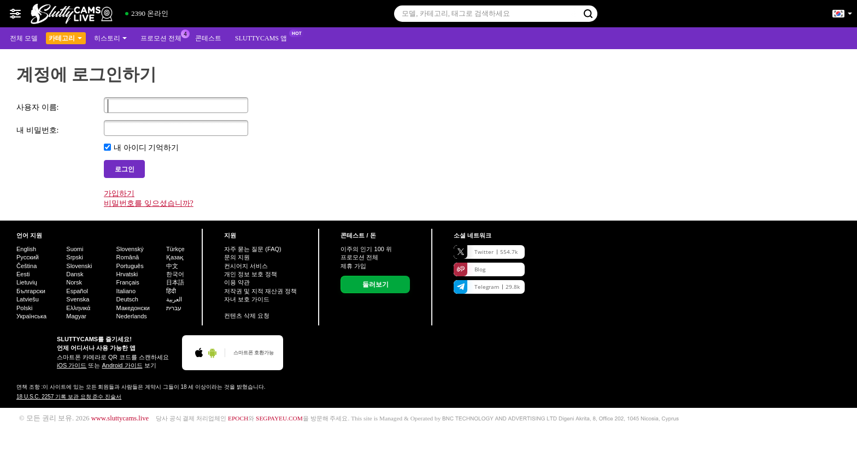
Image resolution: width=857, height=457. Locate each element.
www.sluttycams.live (120, 418)
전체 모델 (24, 38)
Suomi (74, 249)
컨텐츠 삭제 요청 (246, 315)
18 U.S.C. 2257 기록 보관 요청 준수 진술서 (68, 397)
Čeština (26, 266)
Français (127, 282)
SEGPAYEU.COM (279, 418)
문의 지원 (237, 257)
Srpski (74, 257)
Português (130, 266)
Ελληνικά (78, 308)
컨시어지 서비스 (246, 266)
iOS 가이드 (71, 365)
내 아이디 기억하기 (146, 148)
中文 (172, 266)
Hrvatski (127, 274)
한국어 (175, 274)
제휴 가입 (353, 266)
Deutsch (127, 299)
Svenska (77, 299)
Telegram (487, 287)
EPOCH (238, 418)
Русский (27, 257)
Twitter (486, 252)
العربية (174, 299)
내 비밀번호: (37, 130)
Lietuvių (26, 282)
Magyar (76, 316)
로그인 (124, 169)
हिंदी (171, 291)
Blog (469, 269)
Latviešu (27, 299)
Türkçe (175, 249)
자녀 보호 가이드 (246, 299)
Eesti (23, 274)
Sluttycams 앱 (263, 37)
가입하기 (119, 193)
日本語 (175, 282)
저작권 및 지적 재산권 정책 (260, 291)
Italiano (126, 291)
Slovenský (130, 249)
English (26, 249)
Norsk (74, 282)
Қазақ (175, 257)
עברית (173, 308)
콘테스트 (208, 38)
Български (30, 291)
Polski (24, 308)
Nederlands (131, 316)
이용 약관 (237, 282)
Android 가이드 (122, 365)
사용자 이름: (37, 107)
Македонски (133, 308)
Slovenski (79, 266)
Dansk (74, 274)
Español (77, 291)
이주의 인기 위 (366, 249)
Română (127, 257)
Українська (31, 316)
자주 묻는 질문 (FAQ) (252, 249)
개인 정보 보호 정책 (250, 274)
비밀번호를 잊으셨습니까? (148, 203)
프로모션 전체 (163, 37)
